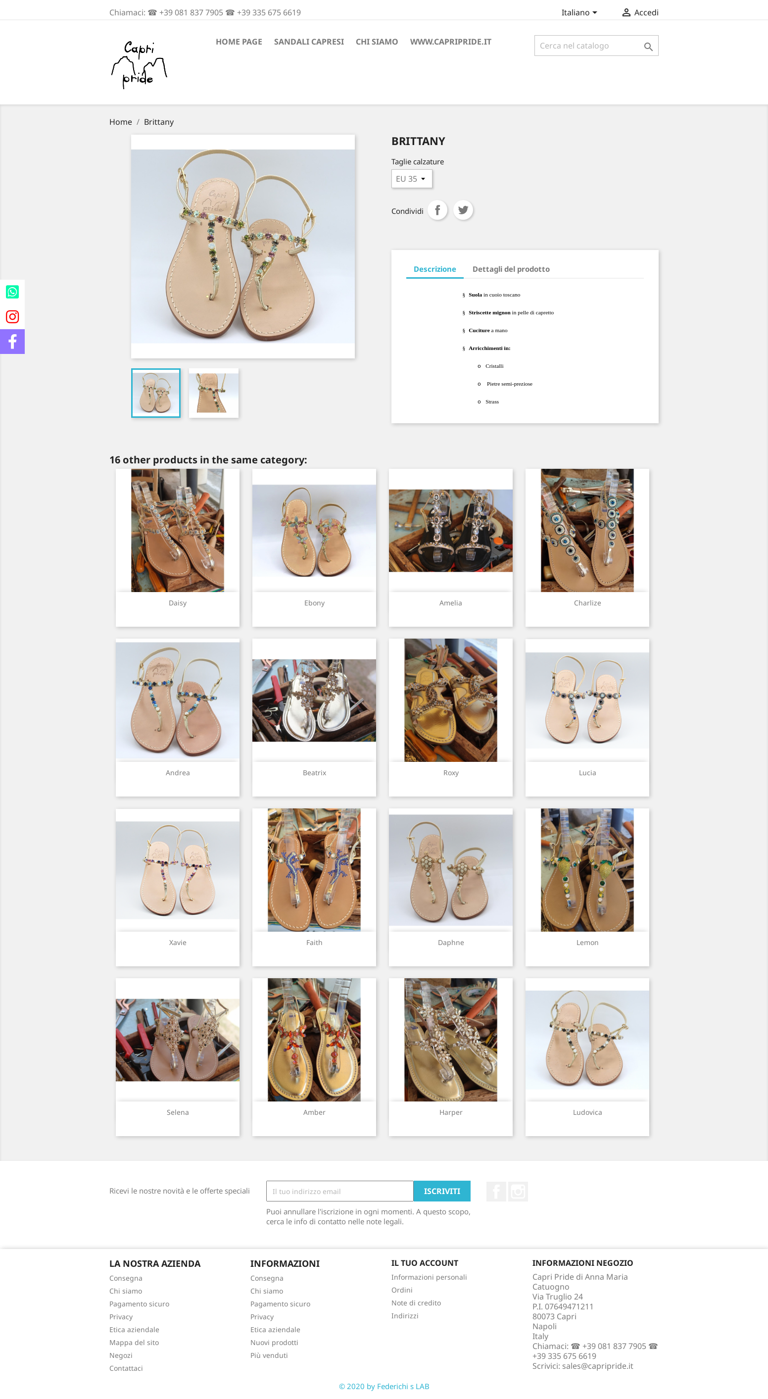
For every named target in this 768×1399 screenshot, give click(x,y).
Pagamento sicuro (139, 1303)
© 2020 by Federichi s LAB (384, 1386)
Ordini (402, 1290)
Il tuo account (424, 1262)
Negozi (121, 1355)
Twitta (463, 210)
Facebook (496, 1191)
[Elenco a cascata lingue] (581, 13)
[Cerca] (596, 45)
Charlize (587, 602)
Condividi (437, 210)
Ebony (314, 602)
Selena (178, 1112)
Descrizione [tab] (435, 269)
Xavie (178, 942)
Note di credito (416, 1302)
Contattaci (126, 1368)
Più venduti (269, 1355)
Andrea (178, 772)
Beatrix (314, 772)
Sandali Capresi (309, 41)
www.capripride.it (450, 41)
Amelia (450, 602)
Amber (314, 1112)
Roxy (451, 772)
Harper (451, 1112)
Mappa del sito (134, 1342)
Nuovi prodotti (274, 1342)
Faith (314, 942)
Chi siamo (377, 41)
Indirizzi (405, 1315)
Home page (239, 41)
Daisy (178, 602)
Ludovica (587, 1112)
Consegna (126, 1278)
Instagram (518, 1191)
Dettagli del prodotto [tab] (511, 269)
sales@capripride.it (597, 1365)
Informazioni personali (429, 1277)
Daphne (451, 942)
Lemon (587, 942)
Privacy (121, 1316)
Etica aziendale (134, 1329)
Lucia (587, 772)
